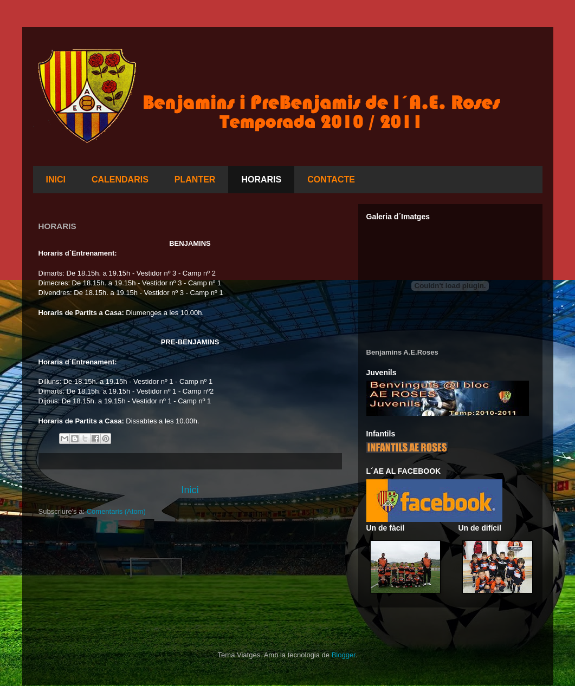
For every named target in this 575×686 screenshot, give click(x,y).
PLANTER (195, 179)
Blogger (344, 655)
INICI (56, 179)
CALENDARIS (120, 179)
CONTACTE (331, 179)
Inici (189, 490)
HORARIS (261, 179)
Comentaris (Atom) (116, 511)
